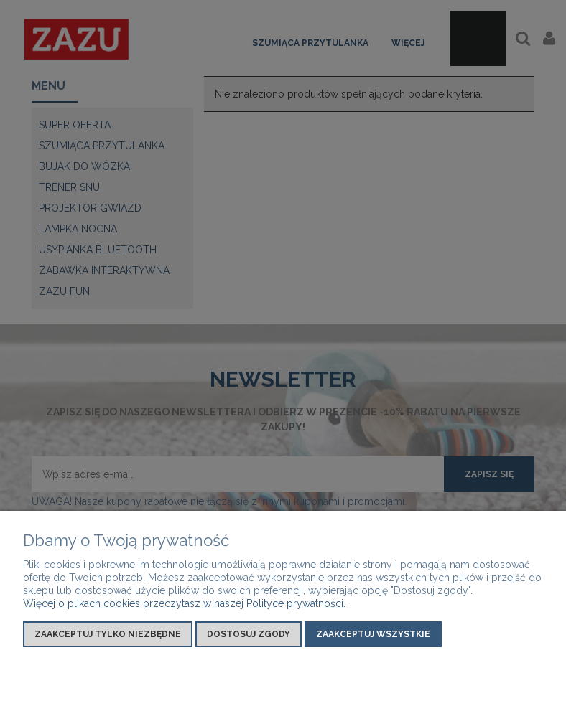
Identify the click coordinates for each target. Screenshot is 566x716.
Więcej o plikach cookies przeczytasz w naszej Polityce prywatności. (184, 603)
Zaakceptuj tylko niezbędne (107, 634)
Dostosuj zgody (248, 634)
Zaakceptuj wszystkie (373, 634)
